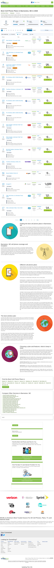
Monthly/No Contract (31, 30)
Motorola (9, 548)
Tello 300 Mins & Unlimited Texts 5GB (14, 53)
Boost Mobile (3, 552)
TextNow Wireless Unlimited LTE (14, 89)
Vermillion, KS (24, 382)
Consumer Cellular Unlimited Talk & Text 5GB (13, 65)
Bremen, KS (17, 382)
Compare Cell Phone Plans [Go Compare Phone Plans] (27, 456)
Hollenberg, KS (29, 381)
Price (19, 34)
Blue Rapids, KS (43, 381)
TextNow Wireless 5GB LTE (13, 161)
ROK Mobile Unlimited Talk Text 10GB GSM (14, 138)
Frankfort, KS (30, 382)
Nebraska (12, 13)
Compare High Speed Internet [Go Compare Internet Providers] (27, 480)
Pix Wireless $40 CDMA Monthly (14, 100)
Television (22, 544)
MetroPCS (2, 551)
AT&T (2, 544)
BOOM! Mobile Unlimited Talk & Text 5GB (14, 150)
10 (22, 30)
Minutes (25, 34)
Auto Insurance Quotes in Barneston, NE (10, 402)
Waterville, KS (11, 381)
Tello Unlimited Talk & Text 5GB (14, 207)
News (35, 2)
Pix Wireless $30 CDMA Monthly (14, 77)
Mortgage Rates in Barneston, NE (9, 397)
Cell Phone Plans (4, 13)
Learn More (15, 425)
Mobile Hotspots (17, 542)
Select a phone (6, 25)
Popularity (12, 34)
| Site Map (48, 558)
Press (38, 2)
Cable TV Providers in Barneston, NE (9, 412)
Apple (9, 542)
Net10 (2, 549)
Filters (47, 30)
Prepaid (37, 30)
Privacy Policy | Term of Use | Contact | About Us (37, 558)
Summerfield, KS (10, 382)
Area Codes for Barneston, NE (8, 411)
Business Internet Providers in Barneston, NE (11, 399)
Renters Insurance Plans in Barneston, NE (10, 405)
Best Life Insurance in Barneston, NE (9, 408)
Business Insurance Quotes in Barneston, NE (11, 406)
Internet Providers (24, 542)
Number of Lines (4, 28)
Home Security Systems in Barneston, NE (10, 400)
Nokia (9, 549)
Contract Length (29, 28)
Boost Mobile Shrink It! (12, 173)
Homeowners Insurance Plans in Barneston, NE (11, 404)
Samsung (9, 551)
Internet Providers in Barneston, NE (9, 395)
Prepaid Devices (31, 544)
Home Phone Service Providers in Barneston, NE (12, 398)
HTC (8, 545)
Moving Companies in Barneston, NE (9, 410)
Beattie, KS (4, 381)
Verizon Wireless (4, 542)
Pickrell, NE (48, 382)
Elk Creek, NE (5, 384)
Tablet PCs (16, 544)
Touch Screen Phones (32, 545)
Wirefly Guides (45, 541)
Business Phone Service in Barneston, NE (10, 396)
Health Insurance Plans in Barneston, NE (10, 403)
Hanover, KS (22, 381)
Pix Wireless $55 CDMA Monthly (14, 112)
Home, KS (4, 382)
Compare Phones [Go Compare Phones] (27, 459)
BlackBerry (9, 544)
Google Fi (8, 184)
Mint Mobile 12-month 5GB (13, 40)
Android (38, 542)
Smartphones (30, 542)
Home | (26, 558)
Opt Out (51, 558)
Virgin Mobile (3, 548)
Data (31, 34)
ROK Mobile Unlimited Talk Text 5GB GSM (14, 125)
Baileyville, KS (42, 382)
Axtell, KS (36, 382)
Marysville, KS (36, 381)
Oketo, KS (16, 381)
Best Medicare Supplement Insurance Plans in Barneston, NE (14, 407)
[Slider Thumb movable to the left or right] (18, 25)
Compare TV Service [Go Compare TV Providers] (27, 478)
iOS (38, 545)
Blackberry (39, 544)
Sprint (2, 545)
